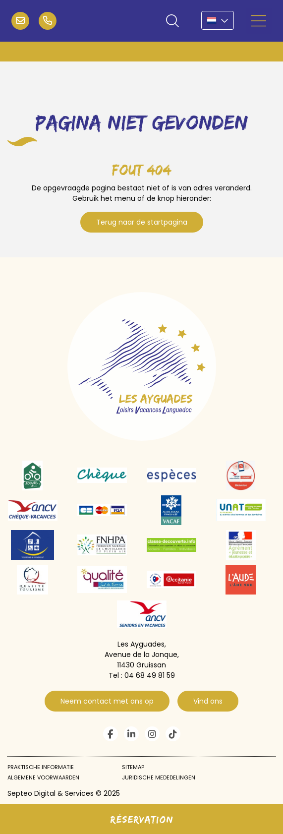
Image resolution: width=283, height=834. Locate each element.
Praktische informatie (40, 767)
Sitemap (133, 767)
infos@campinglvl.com (20, 21)
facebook (110, 733)
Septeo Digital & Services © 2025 (63, 793)
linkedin (131, 733)
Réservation (141, 819)
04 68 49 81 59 (48, 21)
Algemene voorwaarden (43, 777)
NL (217, 20)
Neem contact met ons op (107, 701)
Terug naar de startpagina (141, 222)
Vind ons (208, 701)
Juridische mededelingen (158, 777)
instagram (152, 733)
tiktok (173, 733)
